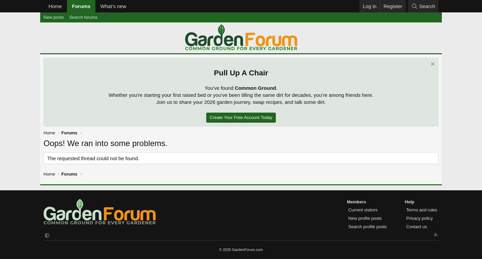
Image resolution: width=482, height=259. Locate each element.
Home (55, 6)
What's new (113, 6)
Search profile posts (367, 226)
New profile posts (365, 218)
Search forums (83, 17)
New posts (54, 17)
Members (356, 201)
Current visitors (363, 209)
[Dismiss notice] (432, 64)
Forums (81, 6)
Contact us (416, 226)
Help (409, 201)
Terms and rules (421, 209)
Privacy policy (419, 218)
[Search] (423, 6)
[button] (131, 6)
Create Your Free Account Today (241, 117)
